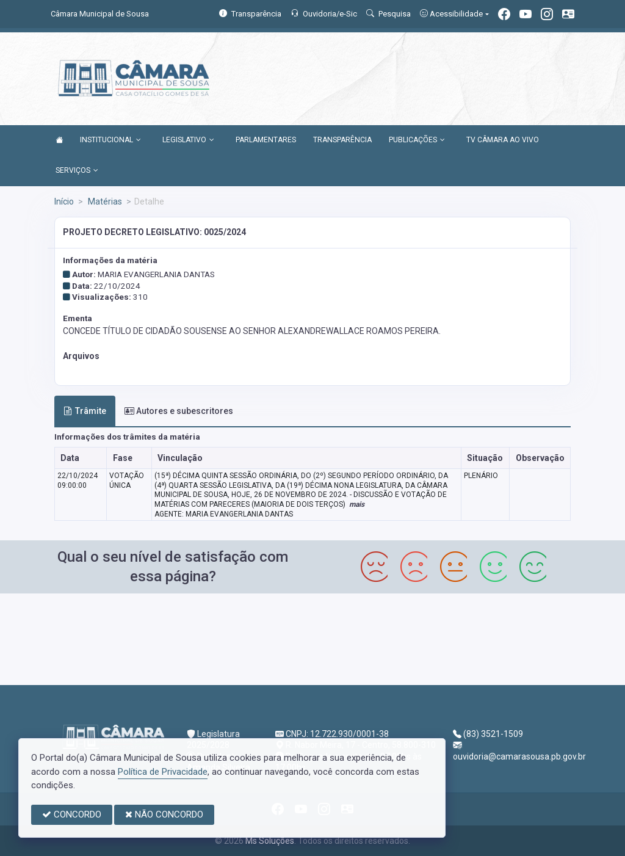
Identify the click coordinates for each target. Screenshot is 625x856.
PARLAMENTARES (266, 140)
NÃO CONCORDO (164, 814)
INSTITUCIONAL (110, 140)
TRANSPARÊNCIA (342, 140)
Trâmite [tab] (84, 411)
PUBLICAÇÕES (417, 140)
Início (64, 201)
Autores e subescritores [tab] (179, 411)
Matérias (104, 201)
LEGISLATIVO (188, 140)
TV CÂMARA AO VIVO (502, 140)
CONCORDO (71, 814)
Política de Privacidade (163, 771)
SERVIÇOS (77, 171)
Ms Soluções (269, 841)
